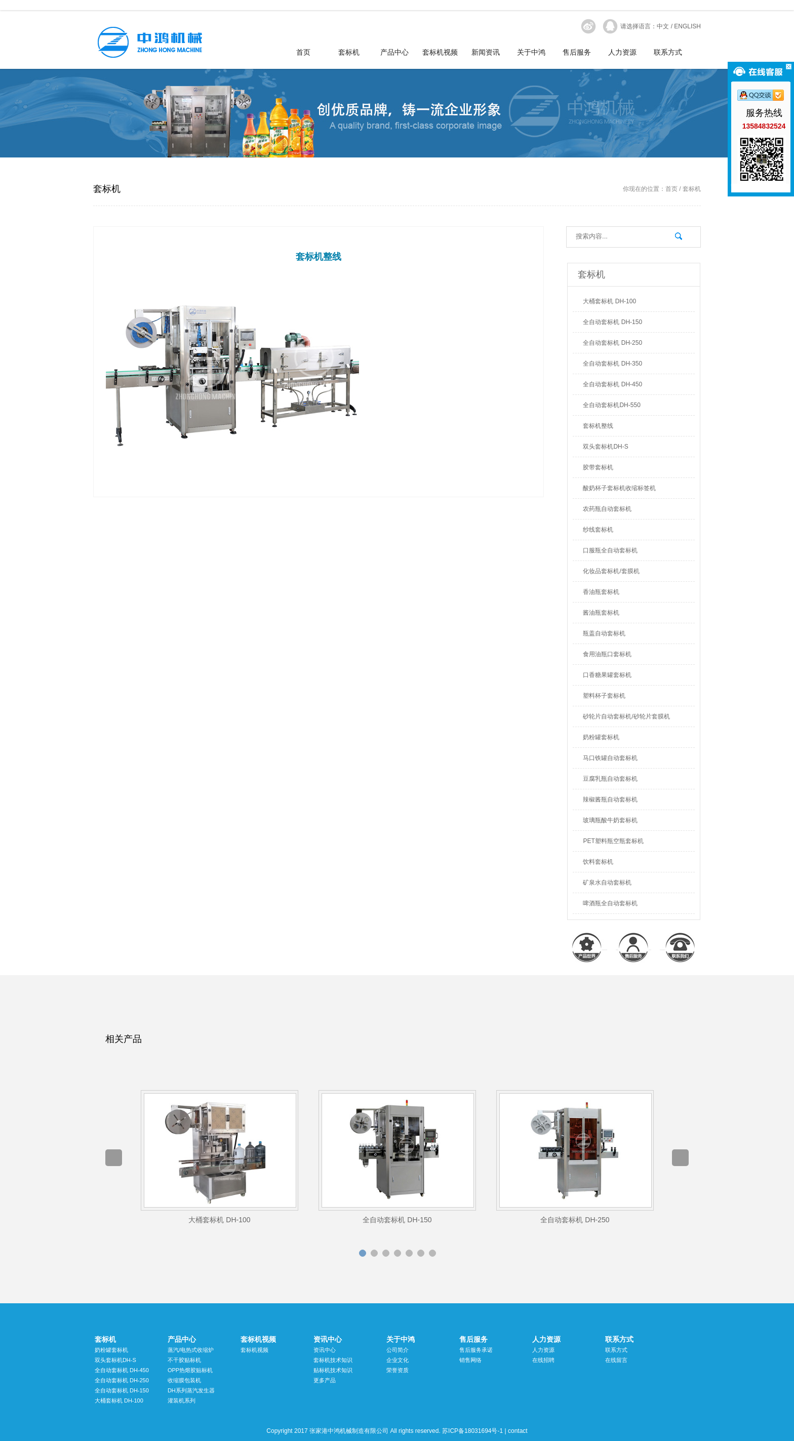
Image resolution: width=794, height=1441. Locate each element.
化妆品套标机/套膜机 (611, 571)
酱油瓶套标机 (601, 612)
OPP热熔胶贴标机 (190, 1370)
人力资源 (622, 52)
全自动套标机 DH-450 (612, 384)
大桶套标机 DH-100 (609, 301)
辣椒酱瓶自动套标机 (610, 799)
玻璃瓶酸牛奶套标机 (610, 820)
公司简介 (397, 1350)
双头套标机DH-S (605, 446)
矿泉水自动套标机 (607, 882)
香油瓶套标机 (601, 591)
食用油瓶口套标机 (607, 654)
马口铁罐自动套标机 (610, 758)
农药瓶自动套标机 (607, 508)
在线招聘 (543, 1360)
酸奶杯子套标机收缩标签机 (619, 488)
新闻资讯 (485, 52)
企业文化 (397, 1360)
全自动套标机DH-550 (611, 405)
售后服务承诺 (476, 1350)
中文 (663, 26)
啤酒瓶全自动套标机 (610, 903)
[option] (219, 1157)
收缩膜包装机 (184, 1380)
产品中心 (394, 52)
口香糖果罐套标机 (607, 674)
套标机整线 (598, 425)
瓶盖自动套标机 (604, 633)
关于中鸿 (531, 52)
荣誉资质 (397, 1370)
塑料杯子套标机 (604, 695)
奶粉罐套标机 (601, 737)
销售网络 (470, 1360)
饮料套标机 (598, 861)
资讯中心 (327, 1339)
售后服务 (577, 52)
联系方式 (668, 52)
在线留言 (616, 1360)
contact (518, 1430)
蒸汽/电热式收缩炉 (191, 1350)
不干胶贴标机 (184, 1360)
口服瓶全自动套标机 (610, 550)
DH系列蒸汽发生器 (191, 1390)
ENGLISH (687, 26)
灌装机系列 (181, 1400)
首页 (303, 52)
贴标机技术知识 (332, 1370)
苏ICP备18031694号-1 (472, 1430)
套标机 (349, 52)
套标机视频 (440, 52)
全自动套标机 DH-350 (612, 363)
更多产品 (324, 1380)
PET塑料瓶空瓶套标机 (613, 841)
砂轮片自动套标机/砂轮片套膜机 (626, 716)
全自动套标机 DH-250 (612, 342)
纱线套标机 (598, 529)
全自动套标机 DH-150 (612, 322)
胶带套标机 (598, 467)
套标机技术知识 (332, 1360)
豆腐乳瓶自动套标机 (610, 778)
